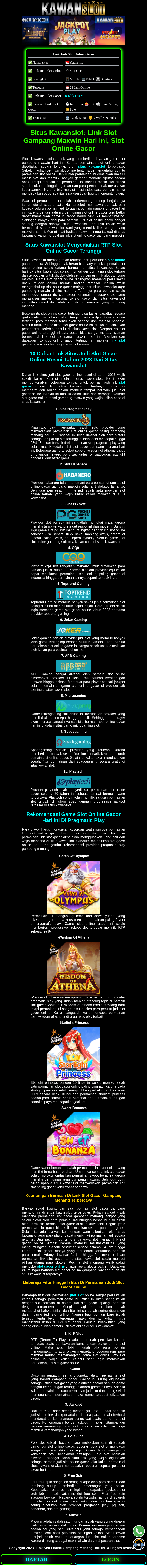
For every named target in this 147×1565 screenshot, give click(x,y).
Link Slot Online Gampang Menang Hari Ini (70, 1548)
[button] (29, 31)
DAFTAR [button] (36, 1559)
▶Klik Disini (74, 96)
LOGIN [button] (110, 1559)
